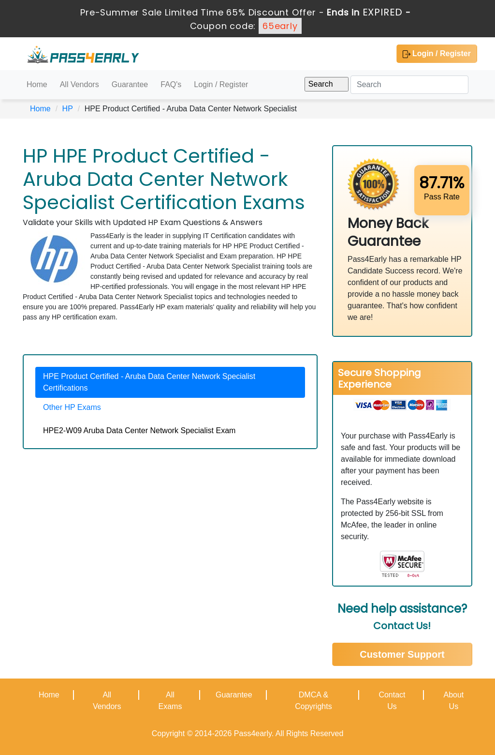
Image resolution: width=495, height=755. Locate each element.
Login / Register (437, 53)
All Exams (170, 700)
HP (67, 109)
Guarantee (130, 84)
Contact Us (392, 700)
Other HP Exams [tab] (72, 407)
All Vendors (79, 84)
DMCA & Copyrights (313, 700)
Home (37, 84)
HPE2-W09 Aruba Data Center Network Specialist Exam (139, 430)
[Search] (409, 85)
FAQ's (170, 84)
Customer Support (402, 654)
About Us (453, 700)
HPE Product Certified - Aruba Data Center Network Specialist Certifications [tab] (149, 382)
